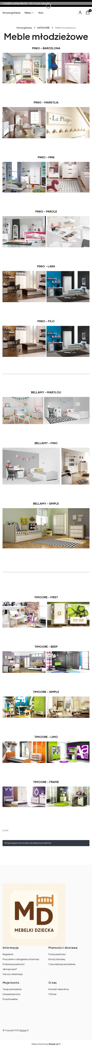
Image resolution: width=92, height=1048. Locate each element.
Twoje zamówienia (12, 989)
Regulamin (8, 954)
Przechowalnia (10, 999)
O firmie (52, 994)
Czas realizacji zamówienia (61, 964)
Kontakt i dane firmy (58, 989)
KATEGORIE (43, 27)
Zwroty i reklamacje (13, 974)
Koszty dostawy (56, 959)
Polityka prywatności (13, 964)
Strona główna (24, 27)
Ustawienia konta (11, 994)
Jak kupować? (10, 969)
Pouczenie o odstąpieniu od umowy (21, 959)
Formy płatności (57, 954)
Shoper (22, 1030)
